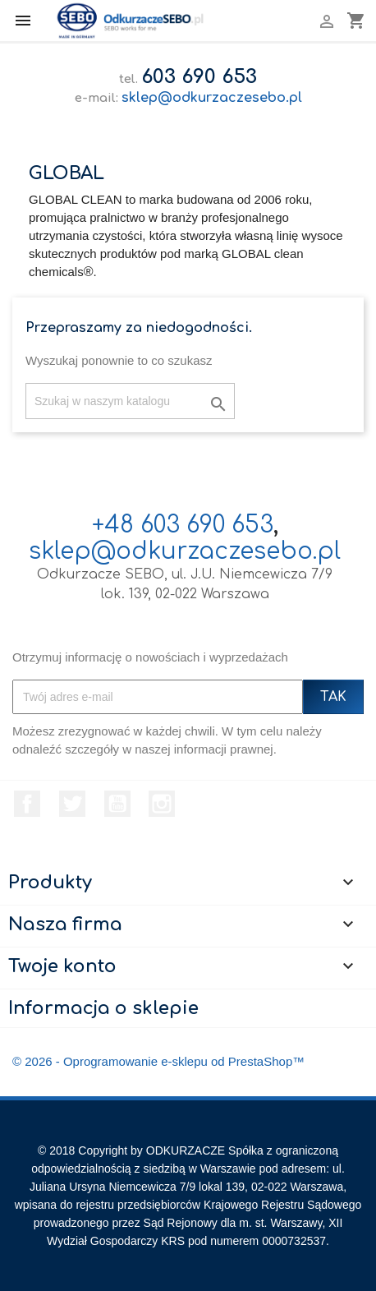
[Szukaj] (130, 401)
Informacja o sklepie (103, 1008)
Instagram (162, 804)
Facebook (27, 804)
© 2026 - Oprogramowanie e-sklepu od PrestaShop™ (158, 1061)
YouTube (117, 804)
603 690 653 (199, 77)
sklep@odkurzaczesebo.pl (212, 97)
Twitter (72, 804)
